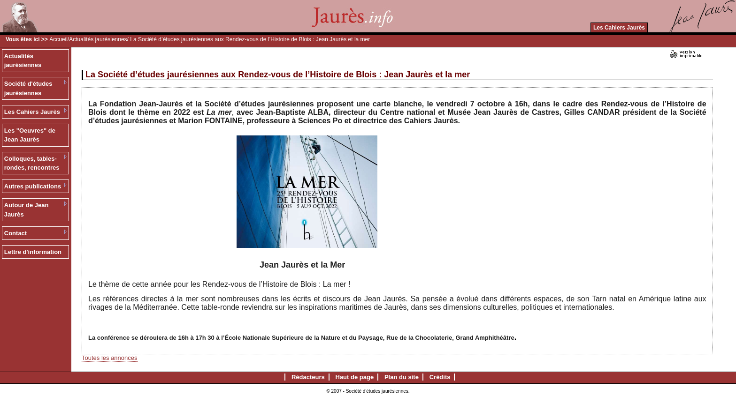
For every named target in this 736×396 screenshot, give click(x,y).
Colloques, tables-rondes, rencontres (32, 163)
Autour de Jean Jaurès (26, 210)
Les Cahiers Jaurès (619, 27)
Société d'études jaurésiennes (28, 88)
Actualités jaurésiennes (98, 39)
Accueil (58, 39)
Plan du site (401, 377)
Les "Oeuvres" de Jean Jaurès (29, 135)
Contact (15, 233)
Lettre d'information (32, 251)
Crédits (440, 377)
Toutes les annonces (110, 357)
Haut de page (355, 377)
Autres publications (32, 186)
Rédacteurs (308, 377)
